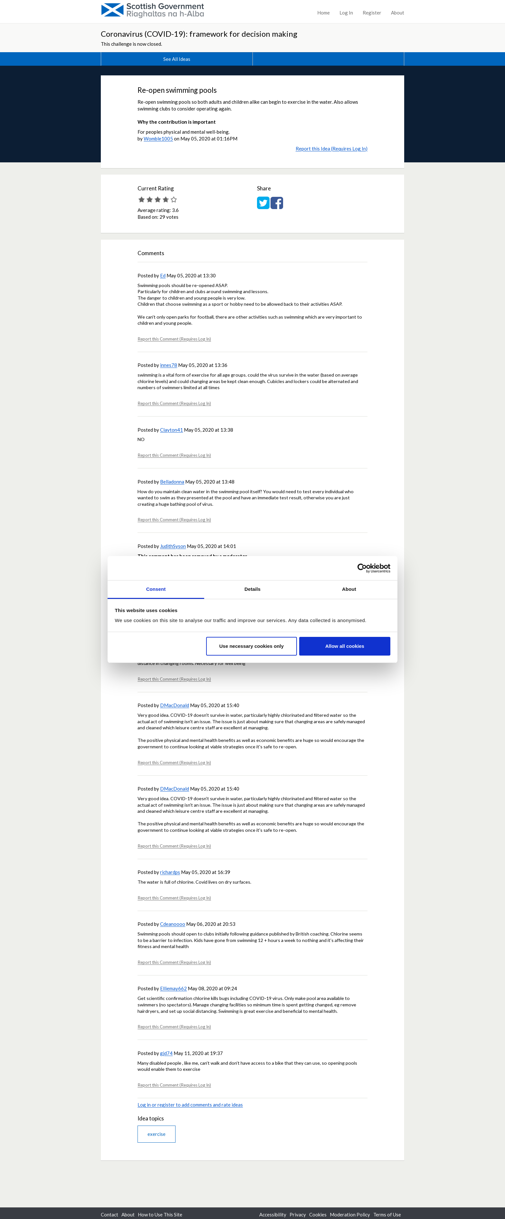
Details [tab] (252, 589)
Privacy (298, 1214)
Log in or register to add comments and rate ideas (190, 1105)
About (397, 12)
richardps (170, 872)
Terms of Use (387, 1214)
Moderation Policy (350, 1214)
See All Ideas (176, 59)
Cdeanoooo (172, 924)
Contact (109, 1214)
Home (323, 12)
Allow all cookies (344, 646)
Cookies (318, 1214)
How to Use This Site (160, 1214)
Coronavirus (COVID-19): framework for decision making (199, 33)
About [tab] (349, 589)
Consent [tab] (156, 589)
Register (372, 12)
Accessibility (272, 1214)
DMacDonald (174, 705)
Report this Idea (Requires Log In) (331, 148)
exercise (157, 1134)
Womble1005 (158, 138)
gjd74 (166, 1053)
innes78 (168, 365)
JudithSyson (173, 546)
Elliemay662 (173, 988)
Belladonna (172, 482)
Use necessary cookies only (251, 646)
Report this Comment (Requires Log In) (174, 338)
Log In (346, 12)
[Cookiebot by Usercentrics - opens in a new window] (362, 568)
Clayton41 (171, 430)
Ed (163, 275)
